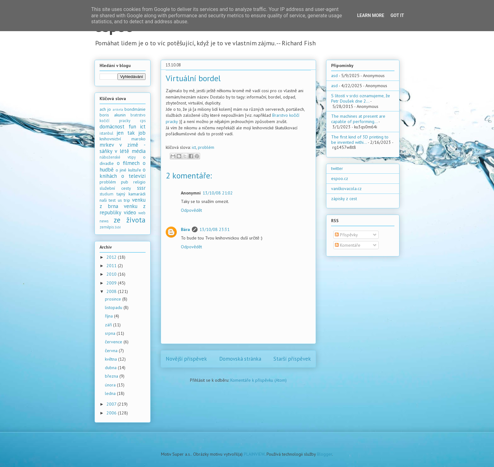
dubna (111, 367)
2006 (112, 413)
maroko (138, 139)
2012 (112, 257)
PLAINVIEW (254, 454)
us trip (124, 200)
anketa (118, 109)
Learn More (370, 15)
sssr (141, 187)
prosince (113, 299)
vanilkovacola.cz (346, 188)
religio (139, 182)
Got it (397, 15)
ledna (111, 393)
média (139, 151)
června (112, 350)
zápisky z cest (344, 198)
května (111, 359)
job (142, 132)
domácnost (112, 126)
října (109, 316)
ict (194, 147)
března (112, 376)
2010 (112, 274)
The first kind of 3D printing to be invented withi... (359, 139)
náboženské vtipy (118, 157)
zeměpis (107, 226)
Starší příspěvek (292, 358)
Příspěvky (346, 235)
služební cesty (115, 188)
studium (106, 193)
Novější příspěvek (186, 358)
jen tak (126, 132)
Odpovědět (191, 210)
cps (143, 120)
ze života (130, 219)
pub (124, 182)
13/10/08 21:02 (218, 193)
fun (132, 126)
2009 (112, 283)
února (111, 385)
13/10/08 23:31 (214, 229)
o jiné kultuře (128, 170)
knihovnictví (110, 139)
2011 (112, 265)
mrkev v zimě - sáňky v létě (123, 148)
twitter (337, 168)
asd (334, 75)
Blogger (324, 454)
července (114, 342)
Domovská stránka (240, 358)
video (130, 212)
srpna (111, 333)
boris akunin (113, 115)
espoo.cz (339, 178)
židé (118, 227)
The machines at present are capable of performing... (358, 118)
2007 (112, 404)
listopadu (114, 307)
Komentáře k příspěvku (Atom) (258, 380)
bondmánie (135, 109)
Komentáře (347, 245)
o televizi (133, 175)
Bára (185, 229)
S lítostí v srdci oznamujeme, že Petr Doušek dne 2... (360, 98)
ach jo (105, 109)
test (112, 200)
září (109, 325)
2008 (112, 291)
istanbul (106, 133)
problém (206, 147)
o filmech (128, 163)
